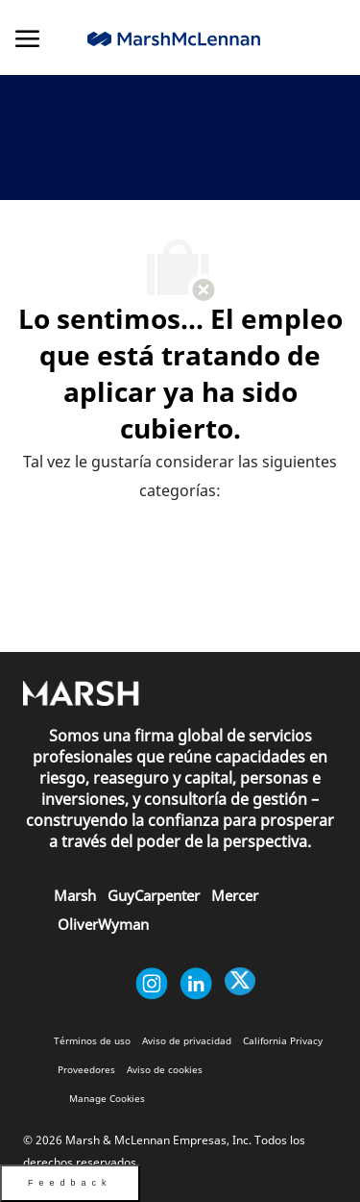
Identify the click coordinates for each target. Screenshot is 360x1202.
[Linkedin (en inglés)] (196, 983)
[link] (173, 39)
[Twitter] (240, 983)
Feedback (70, 1183)
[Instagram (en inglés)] (151, 983)
